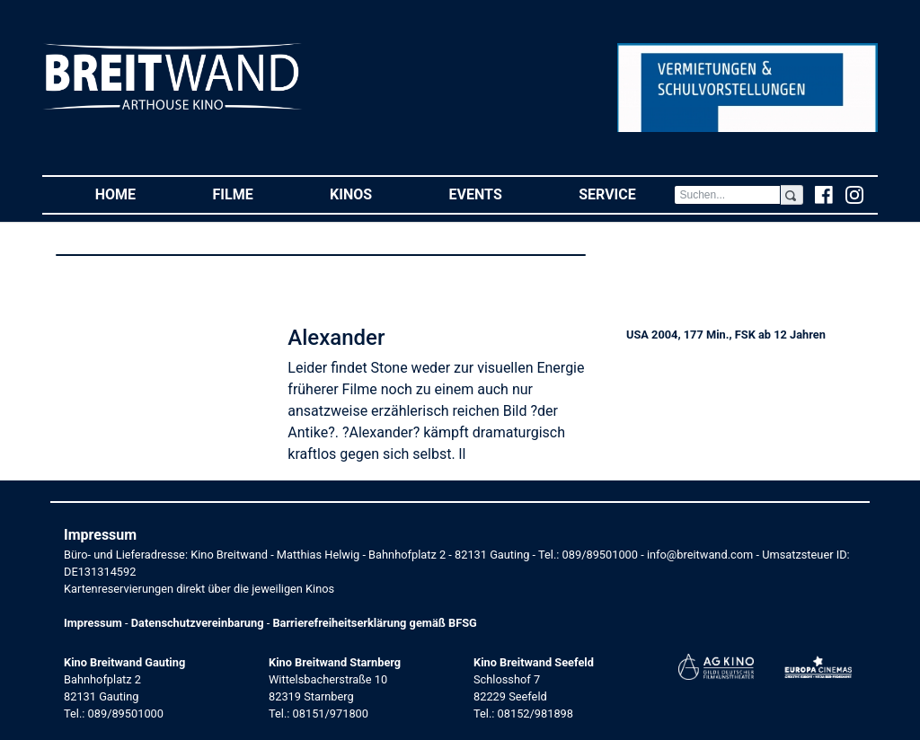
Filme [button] (252, 193)
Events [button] (495, 193)
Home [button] (134, 193)
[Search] (727, 195)
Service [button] (626, 193)
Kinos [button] (370, 193)
